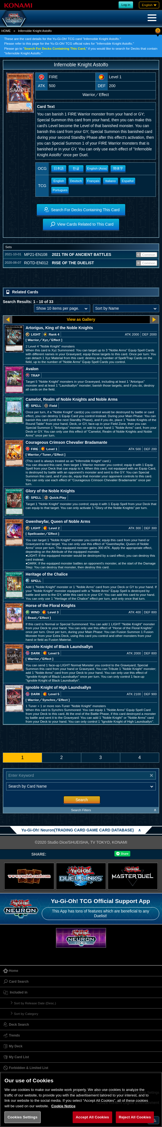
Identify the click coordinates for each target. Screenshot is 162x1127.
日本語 (59, 168)
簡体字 (118, 168)
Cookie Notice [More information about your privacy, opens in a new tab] (63, 1106)
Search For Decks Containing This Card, (55, 48)
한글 (76, 168)
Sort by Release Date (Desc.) (35, 1003)
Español (128, 181)
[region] (81, 1099)
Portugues (60, 190)
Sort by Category (26, 1013)
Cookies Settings (23, 1117)
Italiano (110, 181)
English (58, 181)
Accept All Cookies (92, 1117)
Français (93, 181)
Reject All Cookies (135, 1117)
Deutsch (76, 181)
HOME (6, 30)
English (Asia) (97, 168)
